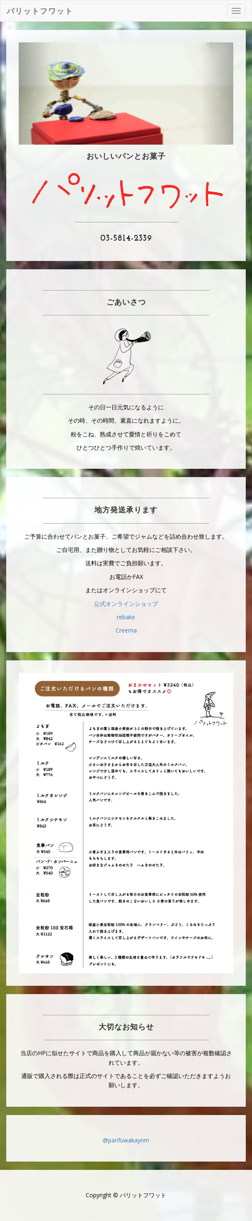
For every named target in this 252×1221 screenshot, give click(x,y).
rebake (126, 617)
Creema (126, 630)
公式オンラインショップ (126, 604)
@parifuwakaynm (126, 1140)
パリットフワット (40, 11)
